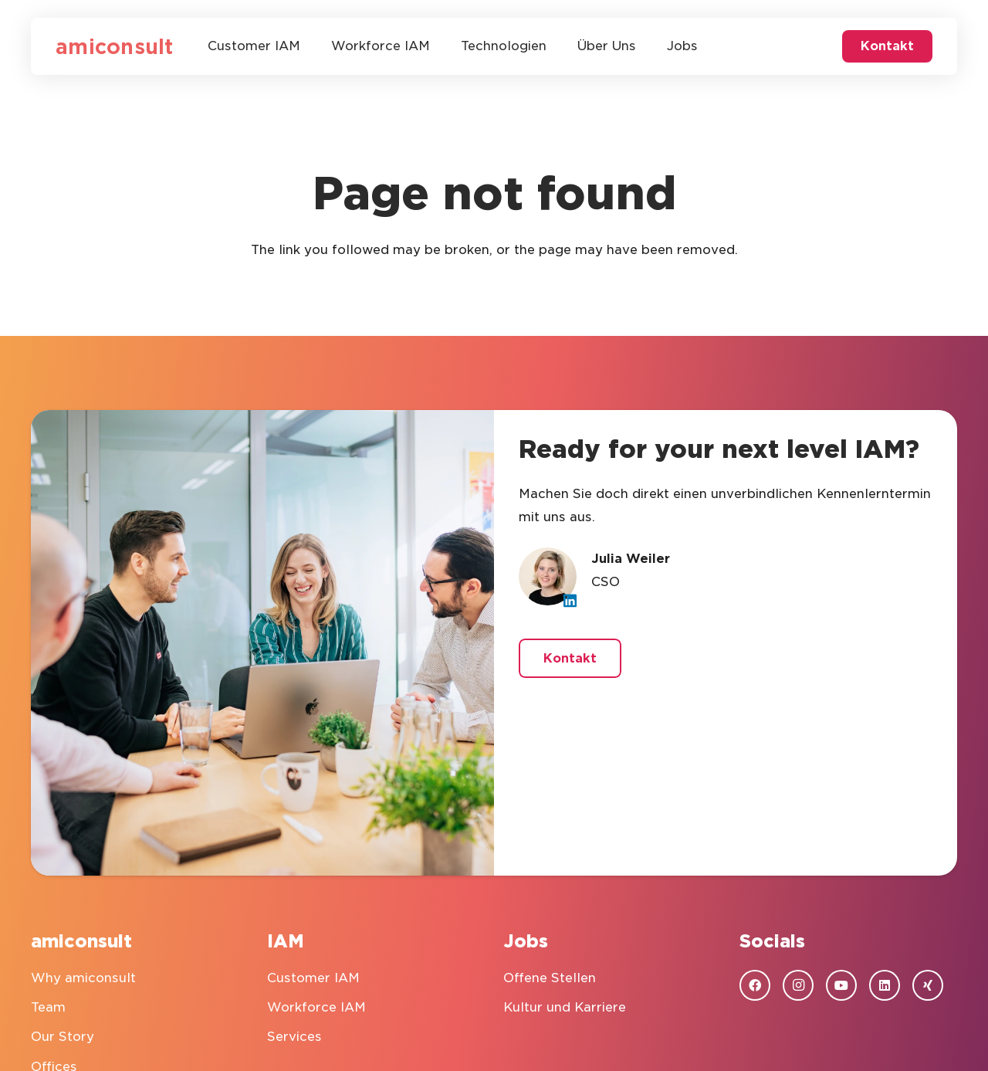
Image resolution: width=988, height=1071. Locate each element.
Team (48, 1007)
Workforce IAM (316, 1007)
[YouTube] (841, 985)
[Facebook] (754, 985)
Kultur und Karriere (564, 1007)
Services (294, 1036)
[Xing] (927, 985)
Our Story (62, 1036)
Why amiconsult (83, 978)
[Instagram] (798, 985)
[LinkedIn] (570, 600)
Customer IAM (313, 978)
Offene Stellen (549, 978)
